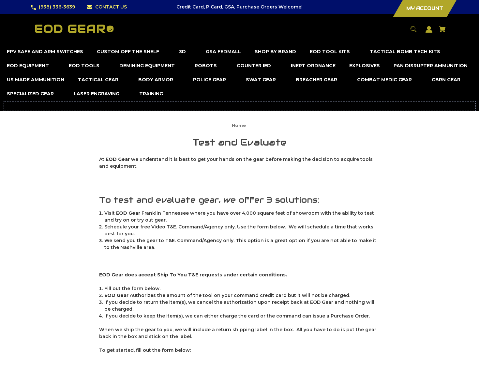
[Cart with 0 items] (442, 32)
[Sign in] (429, 32)
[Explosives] (364, 66)
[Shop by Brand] (275, 52)
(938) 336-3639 (57, 7)
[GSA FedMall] (223, 52)
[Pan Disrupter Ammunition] (431, 66)
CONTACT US (111, 7)
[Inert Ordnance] (313, 66)
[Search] (414, 32)
